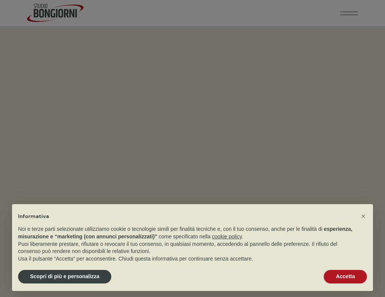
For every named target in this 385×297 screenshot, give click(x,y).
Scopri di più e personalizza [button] (64, 276)
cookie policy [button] (227, 236)
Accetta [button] (345, 276)
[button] (363, 216)
